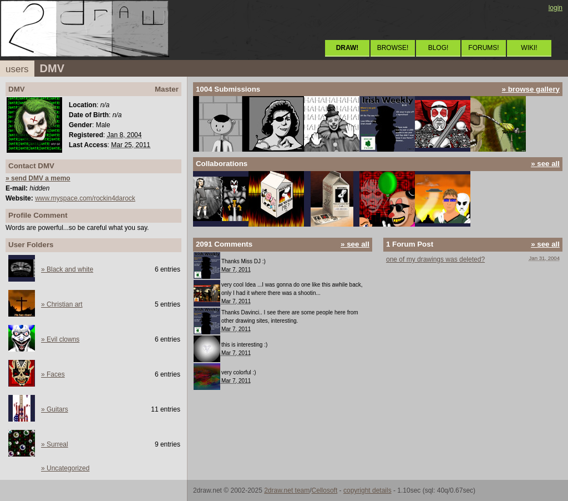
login (555, 8)
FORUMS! (483, 48)
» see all (545, 163)
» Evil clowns (60, 339)
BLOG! (438, 48)
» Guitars (54, 409)
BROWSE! (393, 48)
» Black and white (67, 269)
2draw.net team (287, 490)
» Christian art (62, 304)
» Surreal (54, 444)
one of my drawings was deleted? (435, 259)
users (17, 69)
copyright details (367, 490)
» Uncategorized (65, 468)
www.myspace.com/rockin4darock (85, 198)
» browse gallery (531, 89)
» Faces (53, 374)
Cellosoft (325, 490)
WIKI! (529, 48)
